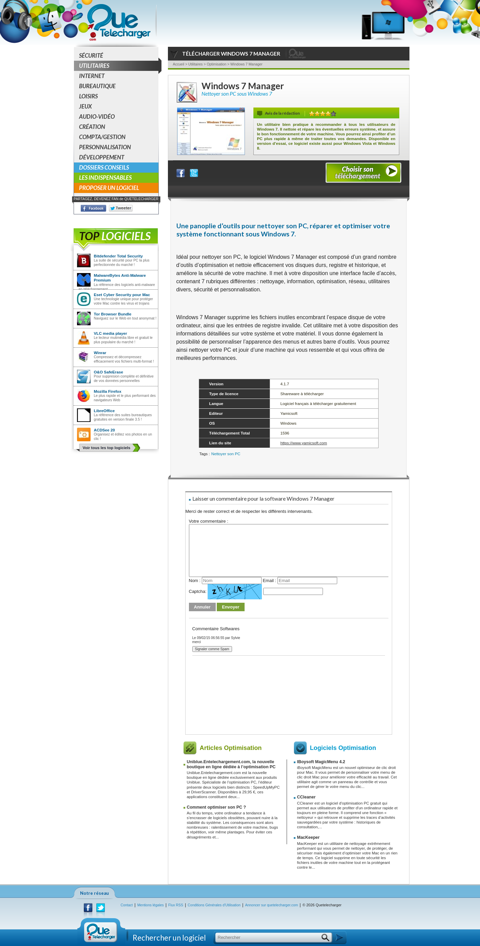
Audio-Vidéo (97, 116)
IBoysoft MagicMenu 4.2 (321, 761)
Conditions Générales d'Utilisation (214, 905)
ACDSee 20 (104, 430)
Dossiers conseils (104, 167)
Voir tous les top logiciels (107, 447)
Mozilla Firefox (107, 391)
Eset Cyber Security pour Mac (122, 294)
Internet (91, 75)
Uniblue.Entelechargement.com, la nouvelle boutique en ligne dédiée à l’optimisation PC (231, 764)
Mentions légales (150, 905)
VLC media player (110, 333)
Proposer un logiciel (109, 187)
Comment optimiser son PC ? (216, 807)
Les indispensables (105, 177)
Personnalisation (105, 147)
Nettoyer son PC (226, 453)
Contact (127, 905)
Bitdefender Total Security (118, 256)
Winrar (100, 352)
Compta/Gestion (102, 136)
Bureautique (97, 86)
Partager (184, 171)
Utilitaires (118, 66)
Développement (101, 157)
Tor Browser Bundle (113, 314)
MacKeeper (308, 837)
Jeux (85, 106)
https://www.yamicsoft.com (303, 443)
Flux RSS (175, 905)
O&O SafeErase (108, 372)
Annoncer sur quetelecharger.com (271, 905)
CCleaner (306, 797)
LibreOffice (104, 410)
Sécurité (91, 55)
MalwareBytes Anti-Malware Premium (120, 277)
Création (92, 126)
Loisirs (88, 96)
